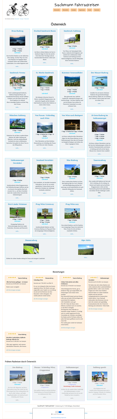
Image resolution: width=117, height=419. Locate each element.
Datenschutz (33, 413)
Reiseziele (57, 10)
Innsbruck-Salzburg (72, 31)
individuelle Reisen (56, 413)
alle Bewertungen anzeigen (13, 290)
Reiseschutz (84, 413)
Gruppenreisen (66, 413)
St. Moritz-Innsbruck (45, 73)
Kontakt (74, 10)
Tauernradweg (100, 160)
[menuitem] (57, 10)
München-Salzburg (17, 115)
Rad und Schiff (76, 413)
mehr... (17, 66)
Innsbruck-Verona (17, 73)
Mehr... (86, 257)
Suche (89, 10)
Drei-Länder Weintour (17, 204)
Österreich (26, 18)
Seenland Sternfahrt (44, 160)
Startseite (96, 10)
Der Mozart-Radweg (99, 73)
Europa (21, 18)
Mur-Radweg (72, 160)
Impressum (82, 10)
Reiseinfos (65, 10)
